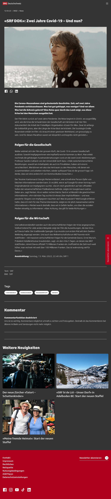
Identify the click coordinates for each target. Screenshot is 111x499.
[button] (107, 3)
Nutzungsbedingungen (13, 471)
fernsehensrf (26, 293)
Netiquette (8, 467)
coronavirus (11, 293)
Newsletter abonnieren (93, 458)
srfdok (55, 293)
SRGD (15, 11)
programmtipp (41, 293)
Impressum (8, 461)
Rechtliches (8, 464)
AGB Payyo (8, 474)
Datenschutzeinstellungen (15, 477)
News (22, 11)
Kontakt (6, 457)
